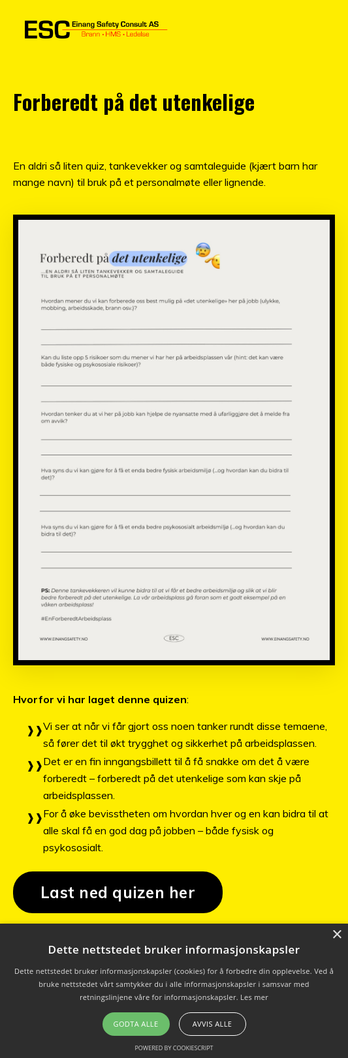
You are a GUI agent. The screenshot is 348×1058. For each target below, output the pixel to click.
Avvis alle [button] (212, 1024)
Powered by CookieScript (173, 1048)
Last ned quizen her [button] (117, 892)
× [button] (336, 935)
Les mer (254, 997)
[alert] (174, 991)
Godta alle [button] (136, 1024)
